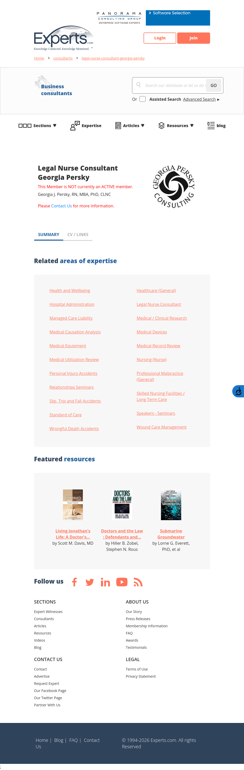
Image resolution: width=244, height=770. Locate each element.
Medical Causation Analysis (75, 332)
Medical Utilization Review (74, 359)
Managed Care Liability (71, 318)
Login (159, 38)
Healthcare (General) (156, 290)
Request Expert (46, 683)
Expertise (91, 125)
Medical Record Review (158, 346)
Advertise (42, 676)
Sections (42, 125)
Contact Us (61, 206)
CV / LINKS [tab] (77, 234)
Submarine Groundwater (171, 534)
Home (39, 58)
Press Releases (138, 618)
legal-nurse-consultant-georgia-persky (113, 58)
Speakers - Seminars (156, 413)
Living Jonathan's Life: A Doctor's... (73, 534)
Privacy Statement (141, 676)
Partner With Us (47, 704)
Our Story (134, 611)
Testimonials (136, 647)
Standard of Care (65, 415)
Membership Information (147, 625)
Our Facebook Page (50, 690)
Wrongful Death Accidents (74, 428)
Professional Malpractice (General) (160, 376)
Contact (40, 669)
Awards (132, 640)
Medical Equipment (67, 346)
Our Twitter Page (48, 697)
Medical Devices (152, 332)
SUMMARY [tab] (48, 234)
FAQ (129, 633)
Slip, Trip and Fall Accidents (75, 401)
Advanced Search (199, 99)
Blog (38, 647)
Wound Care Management (162, 427)
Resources (177, 125)
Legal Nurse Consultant (159, 304)
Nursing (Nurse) (151, 359)
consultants (63, 58)
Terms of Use (137, 669)
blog (221, 125)
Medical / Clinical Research (162, 318)
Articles (131, 125)
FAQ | (75, 740)
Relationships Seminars (71, 387)
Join (193, 38)
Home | (44, 740)
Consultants (44, 618)
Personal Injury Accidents (73, 373)
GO (214, 85)
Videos (39, 640)
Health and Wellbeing (69, 290)
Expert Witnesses (48, 611)
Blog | (60, 740)
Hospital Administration (71, 304)
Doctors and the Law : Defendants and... (122, 534)
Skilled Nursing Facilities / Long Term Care (161, 396)
